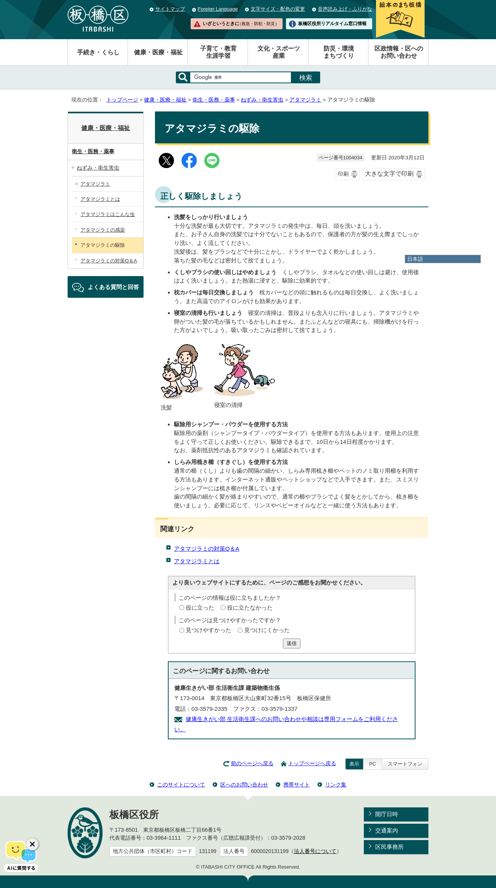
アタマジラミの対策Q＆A (206, 548)
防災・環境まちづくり (339, 52)
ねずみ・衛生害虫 (262, 100)
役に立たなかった (250, 607)
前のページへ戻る (252, 763)
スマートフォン (405, 764)
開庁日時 (386, 814)
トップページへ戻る (312, 763)
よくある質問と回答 (113, 287)
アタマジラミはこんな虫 (108, 214)
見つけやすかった (208, 630)
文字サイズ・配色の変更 (278, 9)
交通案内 (386, 830)
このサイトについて (181, 785)
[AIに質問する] (21, 856)
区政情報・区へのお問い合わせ (398, 52)
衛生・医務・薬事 (214, 100)
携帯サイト (296, 785)
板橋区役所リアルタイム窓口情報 (332, 23)
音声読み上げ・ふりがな (345, 9)
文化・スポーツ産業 (278, 52)
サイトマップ (170, 9)
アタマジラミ (305, 100)
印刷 (343, 174)
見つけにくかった (267, 630)
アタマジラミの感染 (103, 230)
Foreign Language (218, 9)
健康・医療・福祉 (158, 52)
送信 (292, 643)
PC (372, 764)
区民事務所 (389, 847)
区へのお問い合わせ (244, 785)
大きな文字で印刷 (389, 173)
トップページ (122, 100)
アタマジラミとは (197, 561)
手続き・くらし (98, 52)
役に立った (200, 607)
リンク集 (335, 785)
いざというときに (241, 23)
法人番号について (315, 851)
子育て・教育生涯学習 (218, 52)
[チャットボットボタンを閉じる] (32, 844)
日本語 (415, 259)
